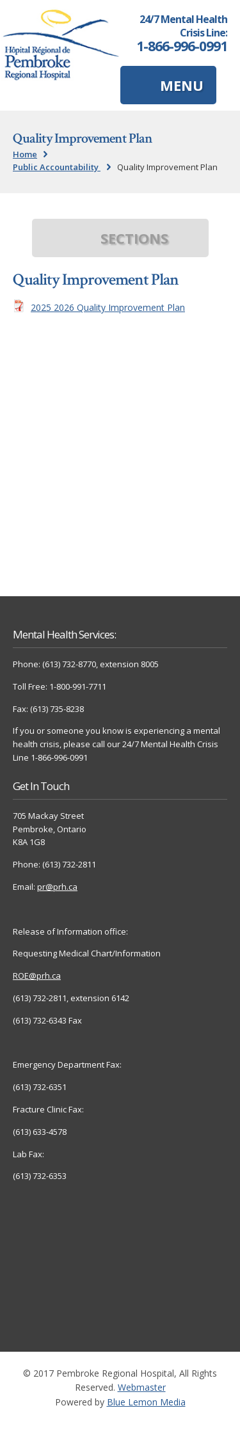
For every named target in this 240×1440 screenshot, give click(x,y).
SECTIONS (134, 238)
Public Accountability (56, 167)
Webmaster (142, 1387)
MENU (182, 85)
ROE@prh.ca (37, 975)
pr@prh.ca (57, 886)
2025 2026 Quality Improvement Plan (108, 307)
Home (25, 154)
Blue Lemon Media (146, 1402)
